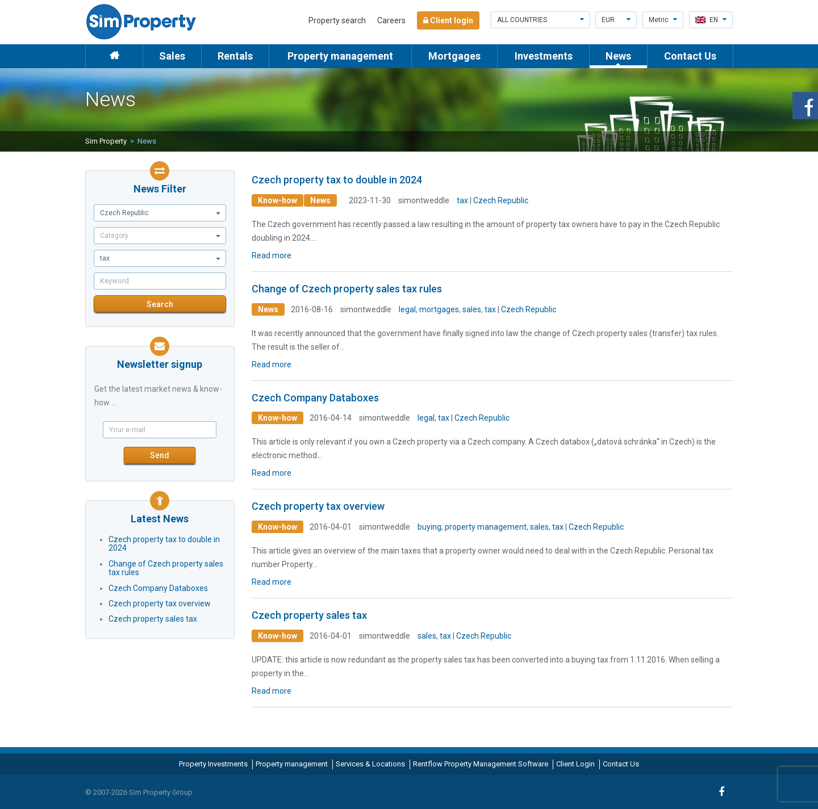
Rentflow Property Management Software (480, 764)
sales (471, 309)
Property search (337, 20)
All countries (540, 20)
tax (462, 200)
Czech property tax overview (159, 603)
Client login (448, 20)
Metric (663, 20)
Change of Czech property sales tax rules (165, 568)
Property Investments (213, 764)
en (711, 20)
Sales (172, 56)
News (618, 56)
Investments (544, 56)
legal (407, 309)
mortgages (439, 309)
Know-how (277, 200)
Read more (271, 255)
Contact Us (690, 56)
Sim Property (106, 141)
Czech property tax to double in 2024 (164, 543)
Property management (340, 56)
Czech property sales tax (152, 618)
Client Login (575, 764)
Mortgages (454, 56)
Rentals (235, 56)
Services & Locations (370, 764)
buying (429, 526)
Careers (391, 20)
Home (114, 56)
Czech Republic (500, 200)
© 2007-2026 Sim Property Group (139, 792)
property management (486, 526)
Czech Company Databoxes (158, 588)
